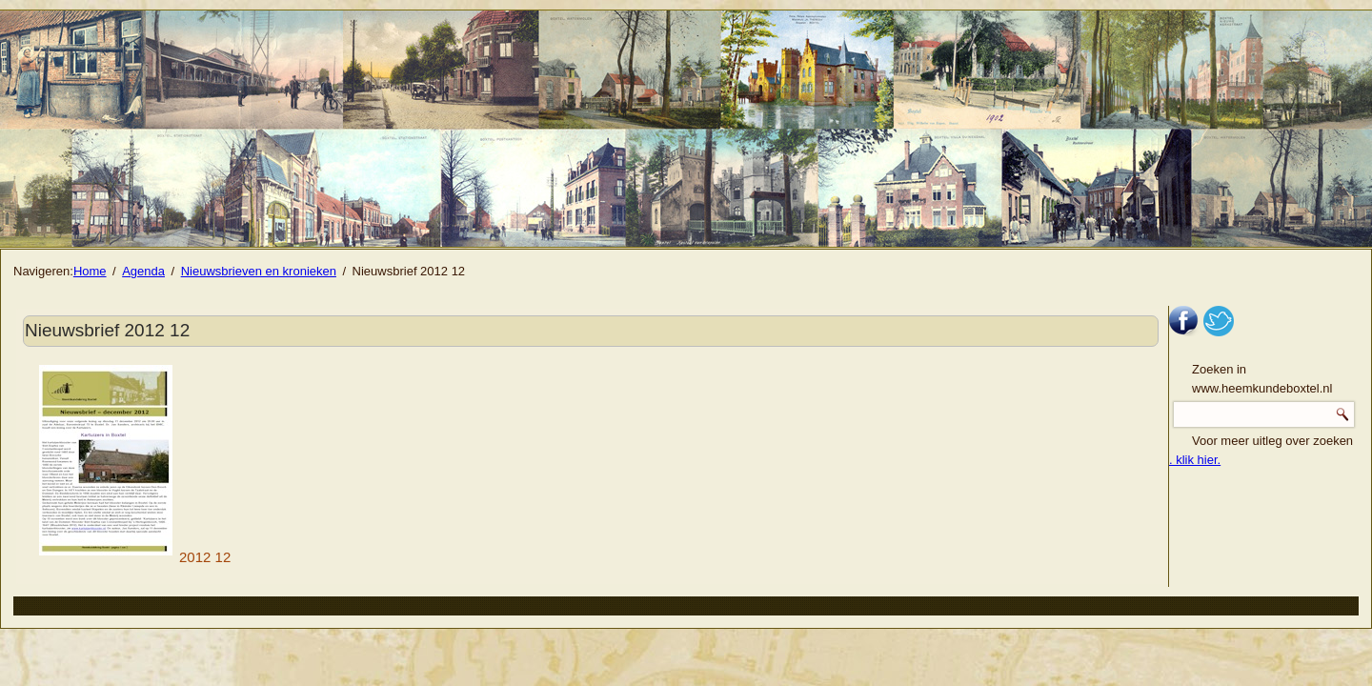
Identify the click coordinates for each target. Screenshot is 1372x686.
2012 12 (135, 557)
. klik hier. (1195, 460)
